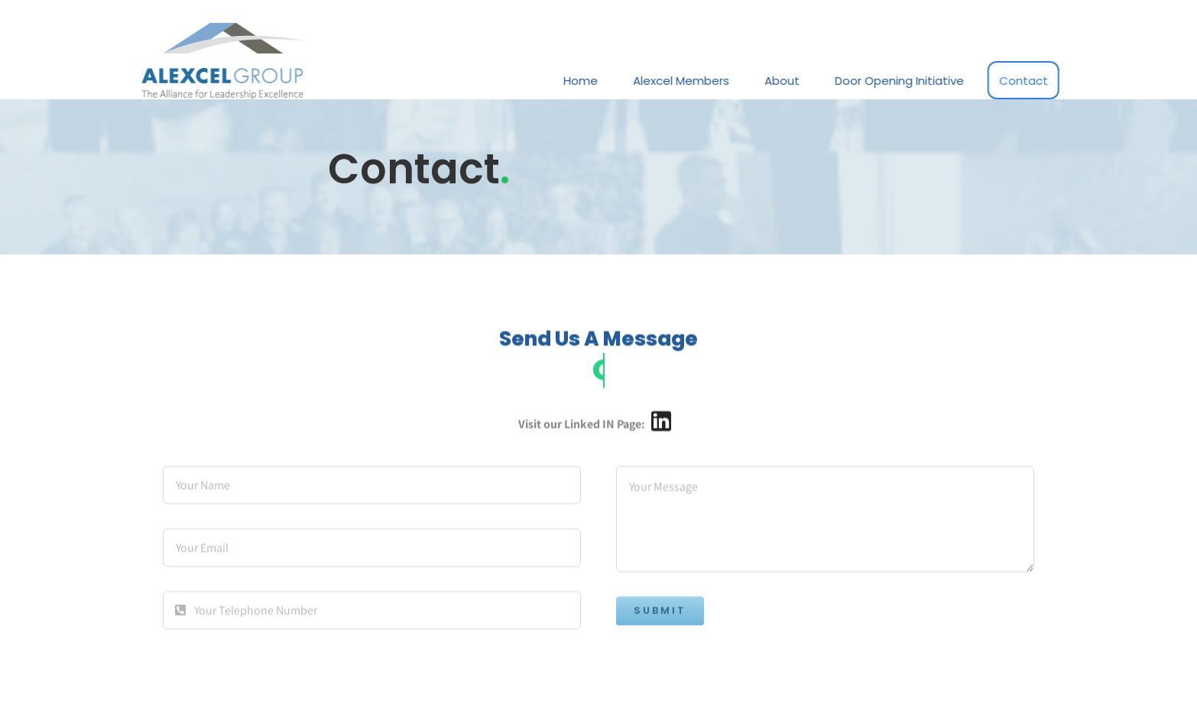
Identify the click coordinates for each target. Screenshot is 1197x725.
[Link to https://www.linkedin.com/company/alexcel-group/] (661, 423)
